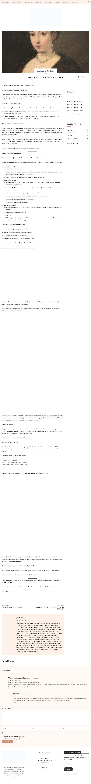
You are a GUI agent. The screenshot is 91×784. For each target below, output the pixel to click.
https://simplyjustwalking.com (22, 620)
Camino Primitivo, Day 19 (75, 101)
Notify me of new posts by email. (11, 738)
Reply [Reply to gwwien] (14, 702)
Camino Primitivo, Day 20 (75, 98)
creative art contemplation (45, 71)
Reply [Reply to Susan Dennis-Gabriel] (9, 689)
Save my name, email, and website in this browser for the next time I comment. (22, 733)
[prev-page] (68, 117)
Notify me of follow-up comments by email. (14, 736)
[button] (88, 2)
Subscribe (68, 769)
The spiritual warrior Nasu (12, 607)
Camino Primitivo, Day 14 (75, 114)
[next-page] (71, 117)
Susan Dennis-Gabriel (17, 678)
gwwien (10, 77)
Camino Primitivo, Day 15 (75, 110)
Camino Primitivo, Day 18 (75, 104)
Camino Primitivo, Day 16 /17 (76, 107)
